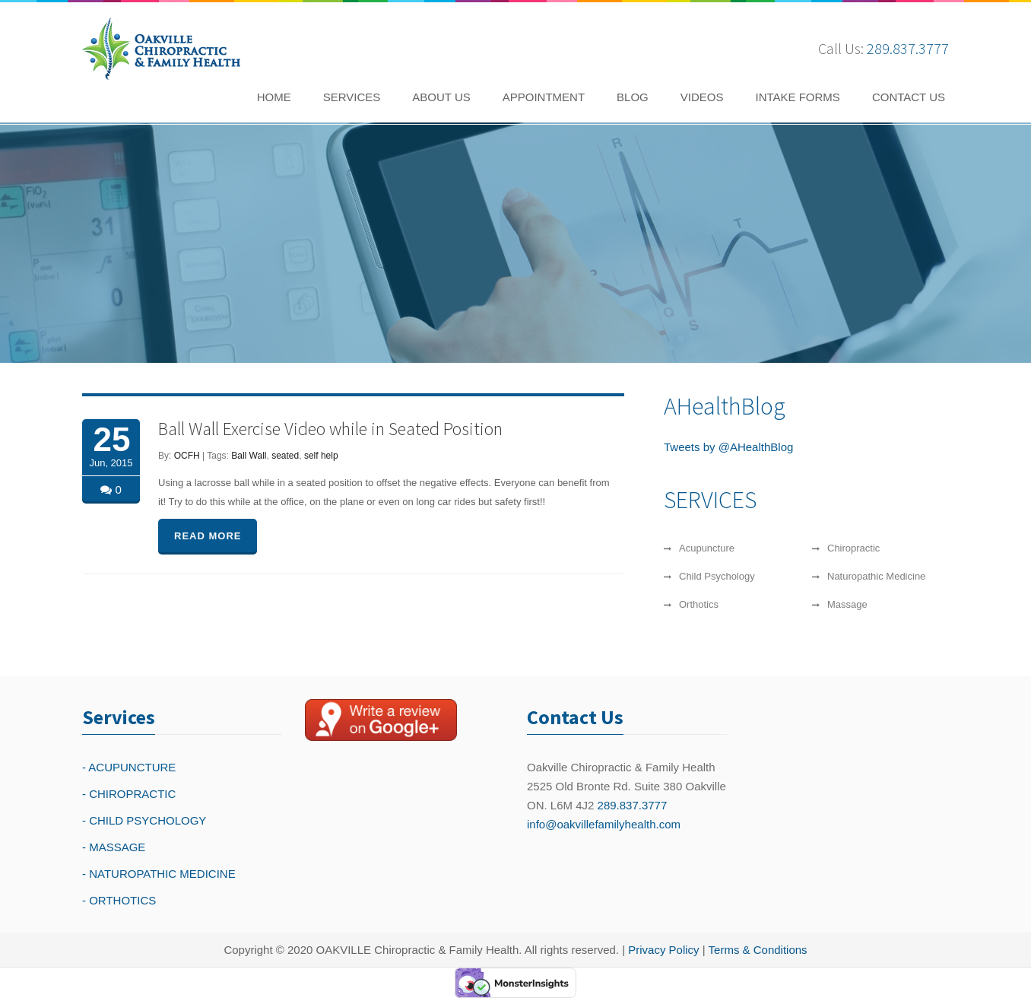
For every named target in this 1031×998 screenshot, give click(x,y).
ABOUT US (441, 97)
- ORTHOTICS (119, 900)
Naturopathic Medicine (876, 576)
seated (285, 455)
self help (321, 455)
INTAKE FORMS (797, 97)
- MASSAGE (113, 847)
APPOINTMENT (544, 97)
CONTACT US (908, 97)
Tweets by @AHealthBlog (728, 446)
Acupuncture (706, 548)
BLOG (633, 97)
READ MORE (207, 536)
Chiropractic (853, 548)
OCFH (187, 455)
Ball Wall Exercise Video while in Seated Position (330, 428)
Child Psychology (717, 576)
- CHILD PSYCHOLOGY (144, 820)
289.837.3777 (908, 48)
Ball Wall (248, 455)
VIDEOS (702, 97)
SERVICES (352, 97)
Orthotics (699, 604)
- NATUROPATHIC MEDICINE (159, 873)
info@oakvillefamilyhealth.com (603, 824)
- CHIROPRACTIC (129, 793)
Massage (847, 604)
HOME (274, 97)
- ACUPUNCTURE (129, 767)
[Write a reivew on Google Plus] (381, 719)
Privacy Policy (663, 949)
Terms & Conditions (758, 949)
